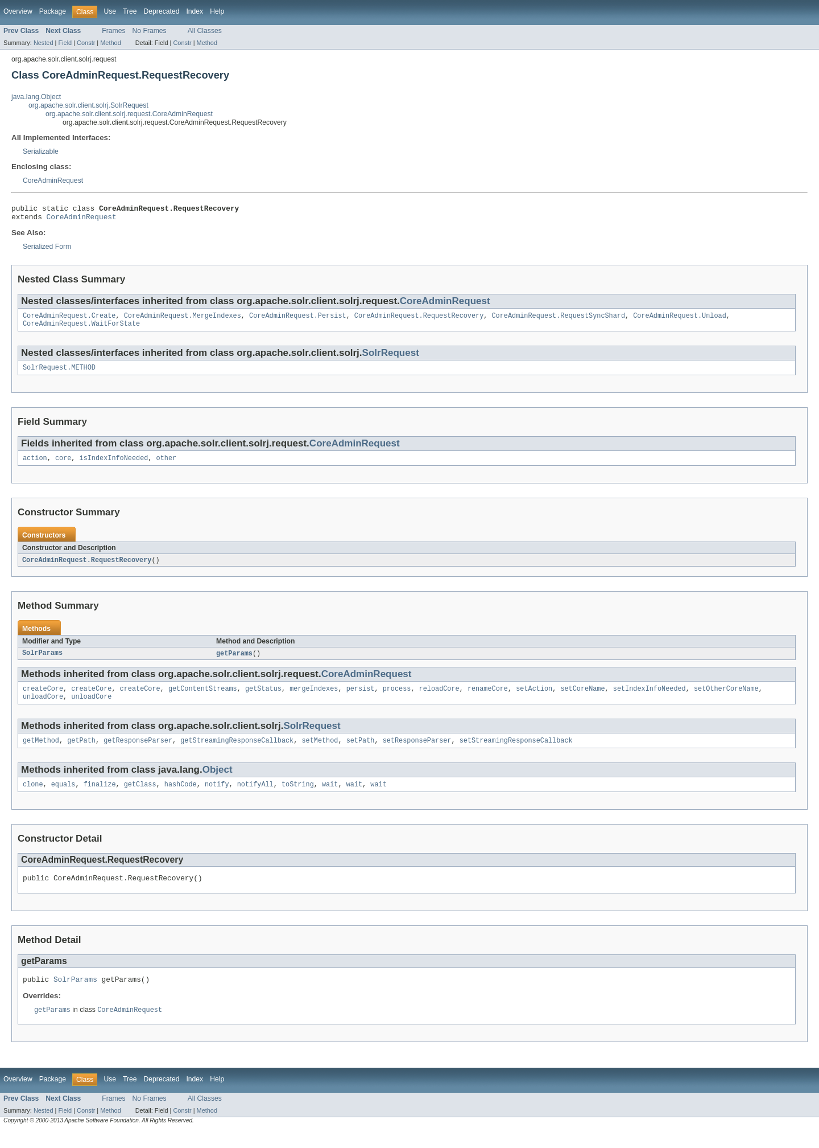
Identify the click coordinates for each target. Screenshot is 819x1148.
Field (65, 42)
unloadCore (43, 707)
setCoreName (582, 698)
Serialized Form (47, 250)
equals (63, 797)
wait (330, 797)
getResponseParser (138, 752)
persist (360, 698)
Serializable (41, 151)
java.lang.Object (36, 97)
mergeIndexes (313, 698)
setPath (360, 752)
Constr (86, 42)
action (35, 465)
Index (194, 11)
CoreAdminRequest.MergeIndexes (182, 320)
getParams (234, 662)
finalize (100, 797)
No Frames (150, 31)
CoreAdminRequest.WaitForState (81, 329)
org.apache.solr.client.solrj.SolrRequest (88, 105)
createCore (43, 698)
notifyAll (255, 797)
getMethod (41, 752)
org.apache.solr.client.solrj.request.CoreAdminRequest (129, 114)
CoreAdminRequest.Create (69, 320)
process (397, 698)
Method (110, 42)
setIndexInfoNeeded (649, 698)
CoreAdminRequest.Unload (679, 320)
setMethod (319, 752)
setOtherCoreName (726, 698)
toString (298, 797)
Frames (113, 31)
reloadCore (439, 698)
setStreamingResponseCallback (516, 752)
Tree (130, 11)
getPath (81, 752)
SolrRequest (390, 358)
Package (52, 11)
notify (217, 797)
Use (110, 11)
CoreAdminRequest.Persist (297, 320)
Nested (43, 42)
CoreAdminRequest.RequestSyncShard (558, 320)
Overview (17, 11)
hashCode (180, 797)
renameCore (488, 698)
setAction (534, 698)
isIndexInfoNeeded (114, 465)
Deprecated (162, 11)
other (166, 465)
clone (33, 797)
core (63, 465)
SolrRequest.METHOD (59, 374)
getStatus (263, 698)
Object (217, 782)
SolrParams (42, 662)
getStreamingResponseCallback (236, 752)
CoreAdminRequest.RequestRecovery (418, 320)
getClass (140, 797)
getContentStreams (202, 698)
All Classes (205, 31)
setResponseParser (417, 752)
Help (217, 11)
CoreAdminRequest (53, 180)
